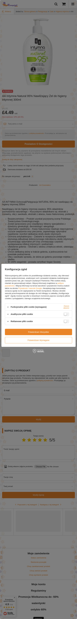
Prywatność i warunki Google (30, 288)
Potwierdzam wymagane (38, 340)
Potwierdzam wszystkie (38, 332)
